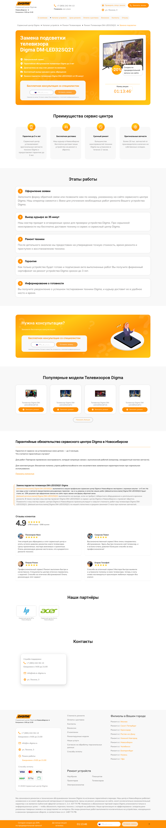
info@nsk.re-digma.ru (35, 673)
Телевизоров (98, 780)
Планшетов (97, 776)
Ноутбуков (72, 776)
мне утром (62, 9)
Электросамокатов (75, 785)
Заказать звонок (138, 5)
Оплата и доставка (90, 18)
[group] (26, 613)
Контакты (115, 18)
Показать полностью (25, 473)
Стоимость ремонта (76, 715)
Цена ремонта (75, 18)
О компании (42, 18)
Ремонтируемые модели (78, 736)
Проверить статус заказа (113, 5)
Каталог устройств (59, 18)
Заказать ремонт (30, 409)
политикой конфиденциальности (69, 97)
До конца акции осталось (59, 824)
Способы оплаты (74, 751)
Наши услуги (73, 740)
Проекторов (72, 780)
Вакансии (105, 18)
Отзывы (125, 18)
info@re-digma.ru (27, 743)
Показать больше (83, 420)
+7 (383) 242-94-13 (65, 5)
